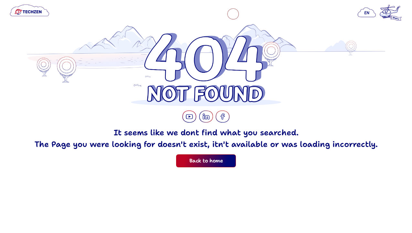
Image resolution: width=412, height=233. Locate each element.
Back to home (206, 160)
